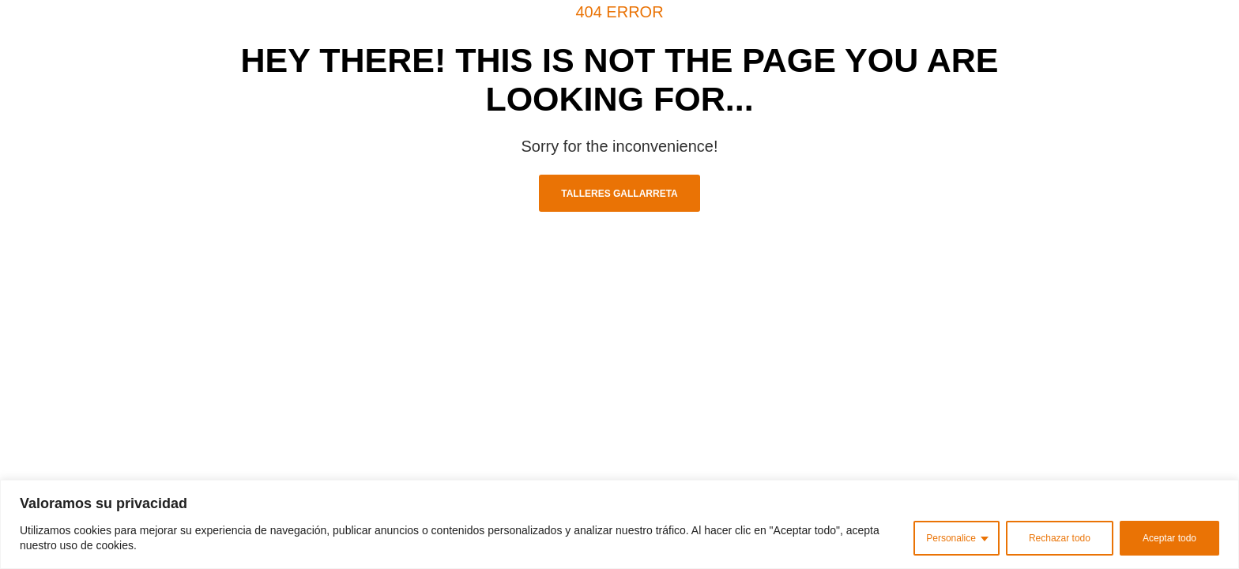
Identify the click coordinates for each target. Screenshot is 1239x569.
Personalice (951, 538)
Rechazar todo (1059, 538)
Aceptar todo (1169, 538)
